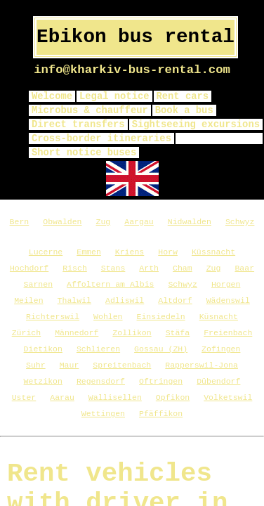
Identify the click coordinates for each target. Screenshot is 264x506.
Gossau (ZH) (160, 348)
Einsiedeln (161, 316)
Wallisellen (115, 397)
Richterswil (52, 316)
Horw (168, 252)
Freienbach (228, 332)
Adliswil (124, 300)
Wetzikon (43, 381)
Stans (113, 268)
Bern (19, 221)
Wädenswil (228, 300)
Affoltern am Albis (110, 284)
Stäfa (178, 332)
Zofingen (221, 348)
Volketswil (228, 397)
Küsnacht (218, 316)
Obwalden (62, 221)
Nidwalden (189, 221)
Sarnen (38, 284)
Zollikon (131, 332)
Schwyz (239, 221)
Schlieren (98, 348)
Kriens (129, 252)
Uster (24, 397)
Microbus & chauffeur (90, 110)
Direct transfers (78, 124)
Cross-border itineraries (101, 138)
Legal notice (114, 96)
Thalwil (74, 300)
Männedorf (76, 332)
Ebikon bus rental (136, 37)
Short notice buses (84, 152)
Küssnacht (213, 252)
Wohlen (107, 316)
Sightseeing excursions (196, 124)
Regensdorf (101, 381)
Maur (69, 365)
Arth (149, 268)
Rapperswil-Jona (201, 365)
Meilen (28, 300)
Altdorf (175, 300)
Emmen (89, 252)
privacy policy (219, 138)
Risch (74, 268)
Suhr (36, 365)
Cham (182, 268)
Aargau (138, 221)
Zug (103, 221)
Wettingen (103, 413)
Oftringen (161, 381)
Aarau (62, 397)
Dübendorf (218, 381)
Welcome (52, 96)
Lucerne (45, 252)
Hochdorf (29, 268)
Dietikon (43, 348)
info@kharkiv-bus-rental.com (132, 70)
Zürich (26, 332)
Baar (244, 268)
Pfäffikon (161, 413)
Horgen (225, 284)
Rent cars (183, 96)
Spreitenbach (122, 365)
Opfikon (173, 397)
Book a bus (184, 110)
